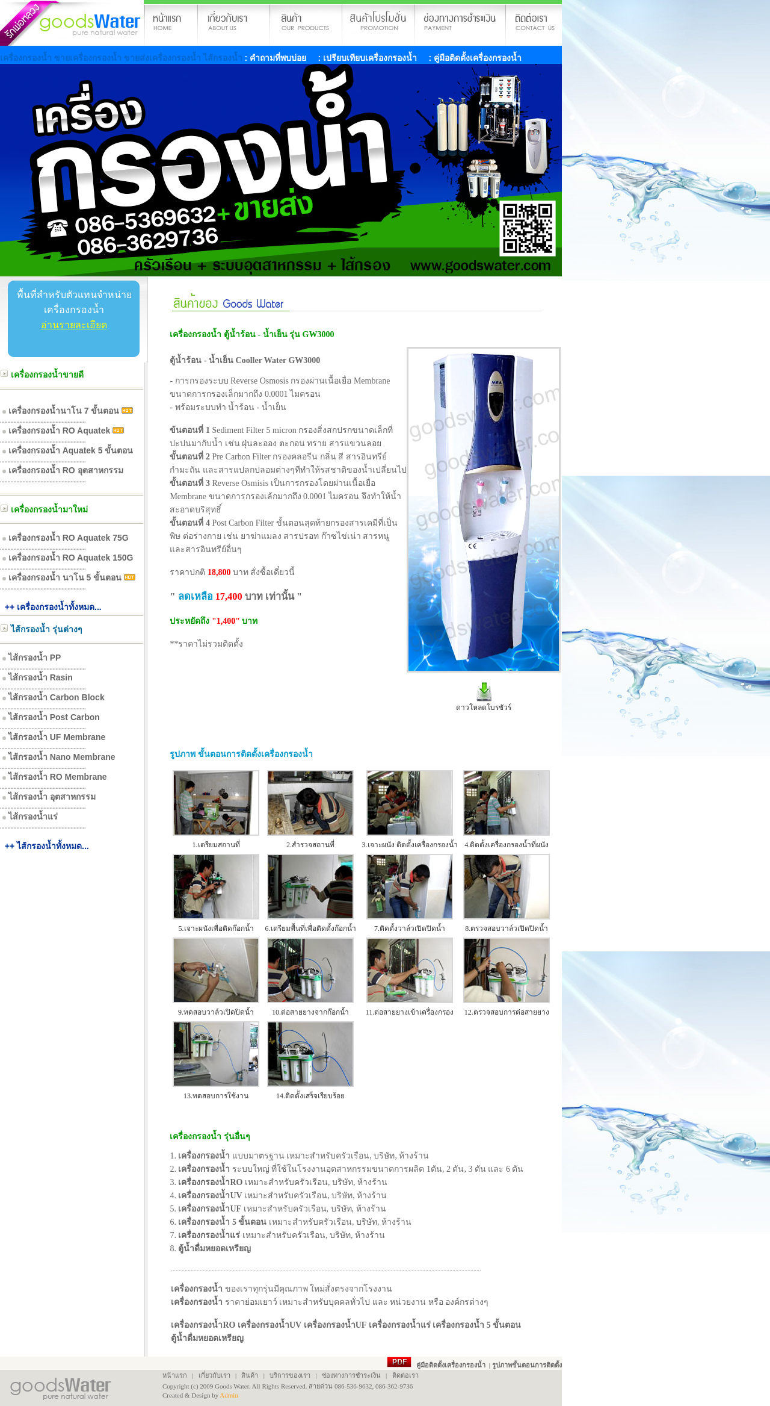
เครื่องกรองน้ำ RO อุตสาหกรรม (65, 470)
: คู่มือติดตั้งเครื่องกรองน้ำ (474, 58)
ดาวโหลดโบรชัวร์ (483, 707)
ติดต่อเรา (405, 1375)
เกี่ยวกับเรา (213, 1375)
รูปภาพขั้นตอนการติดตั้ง (527, 1365)
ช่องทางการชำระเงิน (351, 1375)
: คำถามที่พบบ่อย (276, 58)
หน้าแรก (174, 1375)
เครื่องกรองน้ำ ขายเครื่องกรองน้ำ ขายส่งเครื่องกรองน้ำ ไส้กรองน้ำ (122, 58)
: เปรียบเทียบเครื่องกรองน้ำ (366, 58)
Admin (229, 1395)
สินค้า (249, 1375)
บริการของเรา (290, 1375)
